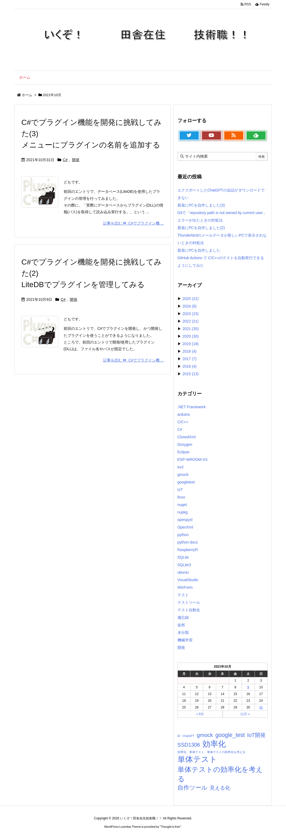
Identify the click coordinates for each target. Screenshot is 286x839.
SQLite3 (184, 565)
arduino (184, 414)
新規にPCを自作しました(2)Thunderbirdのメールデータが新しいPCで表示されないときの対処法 (222, 235)
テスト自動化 (189, 610)
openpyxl (185, 520)
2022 (191, 321)
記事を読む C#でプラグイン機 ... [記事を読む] (133, 223)
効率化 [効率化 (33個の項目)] (214, 744)
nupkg (183, 512)
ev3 (181, 467)
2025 (191, 298)
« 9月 (200, 714)
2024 (190, 306)
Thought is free (170, 826)
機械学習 (185, 640)
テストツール (189, 602)
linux (181, 497)
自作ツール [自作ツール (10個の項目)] (193, 787)
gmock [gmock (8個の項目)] (205, 735)
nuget (182, 504)
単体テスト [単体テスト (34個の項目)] (197, 759)
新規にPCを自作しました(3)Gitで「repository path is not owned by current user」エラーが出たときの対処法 (222, 212)
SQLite (183, 557)
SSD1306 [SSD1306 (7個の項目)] (189, 745)
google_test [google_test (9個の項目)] (230, 735)
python (183, 535)
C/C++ (183, 422)
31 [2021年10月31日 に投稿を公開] (261, 707)
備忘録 (183, 617)
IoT (180, 489)
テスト (183, 595)
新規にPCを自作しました (199, 250)
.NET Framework (192, 407)
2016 (190, 366)
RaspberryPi (188, 550)
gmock (183, 474)
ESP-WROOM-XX (193, 459)
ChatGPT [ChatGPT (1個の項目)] (188, 735)
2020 (191, 336)
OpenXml (185, 527)
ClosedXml (187, 437)
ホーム (27, 95)
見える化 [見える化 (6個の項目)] (220, 788)
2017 (190, 359)
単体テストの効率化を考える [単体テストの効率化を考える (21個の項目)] (220, 774)
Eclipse (184, 452)
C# (65, 160)
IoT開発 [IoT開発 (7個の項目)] (256, 735)
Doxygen (185, 444)
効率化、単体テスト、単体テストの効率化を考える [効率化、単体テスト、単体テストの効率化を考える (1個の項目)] (211, 752)
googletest (186, 482)
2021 (191, 329)
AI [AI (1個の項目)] (179, 735)
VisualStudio (188, 580)
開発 (75, 160)
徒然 (181, 625)
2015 (191, 374)
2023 (191, 314)
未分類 (183, 632)
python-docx (188, 542)
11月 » (245, 714)
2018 (190, 351)
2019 (191, 344)
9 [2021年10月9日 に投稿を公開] (248, 687)
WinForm (185, 587)
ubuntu (183, 572)
